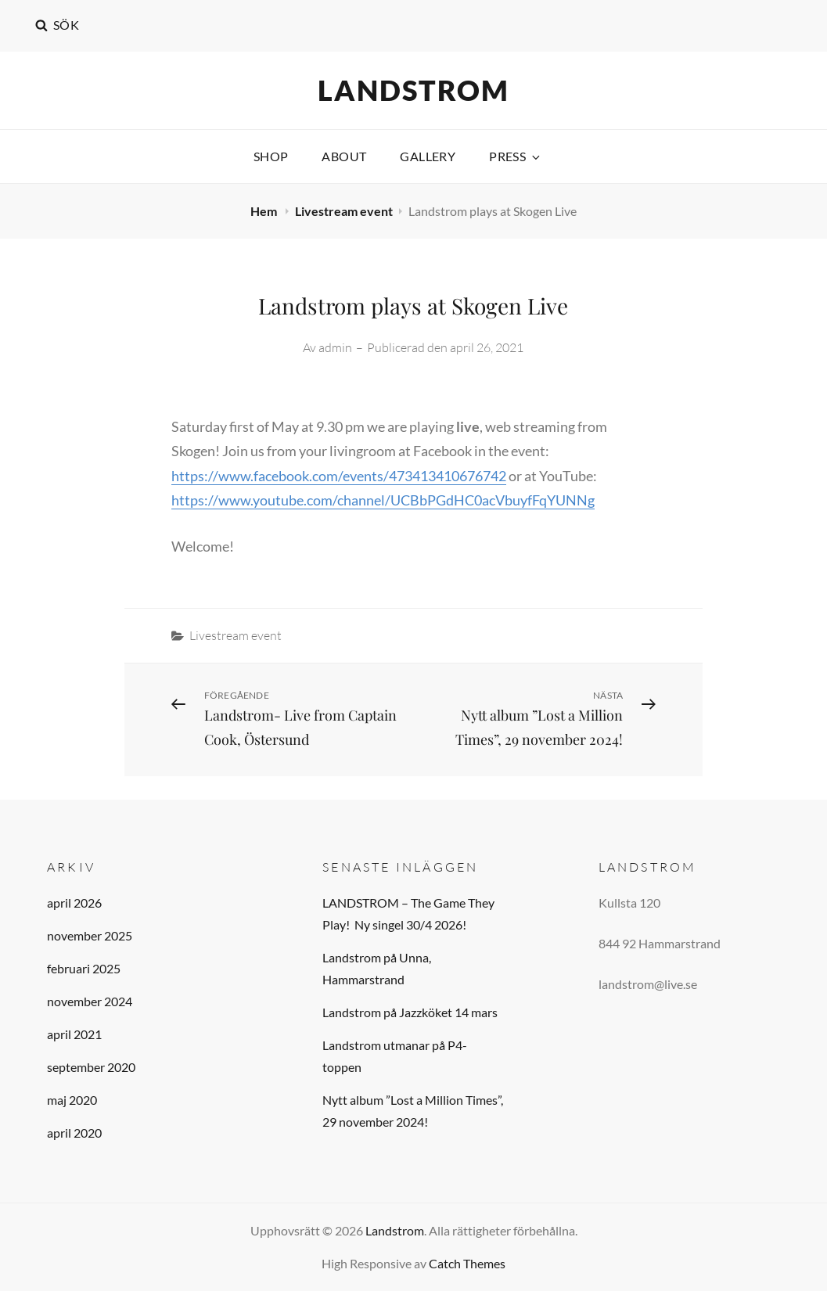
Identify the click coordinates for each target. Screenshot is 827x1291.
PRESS (515, 156)
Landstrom (413, 90)
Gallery (427, 156)
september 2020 (91, 1066)
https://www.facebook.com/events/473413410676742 (338, 475)
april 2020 (74, 1132)
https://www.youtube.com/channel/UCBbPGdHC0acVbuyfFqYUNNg (383, 500)
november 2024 (89, 1001)
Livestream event (344, 210)
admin (335, 347)
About (344, 156)
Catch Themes (467, 1263)
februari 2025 (83, 968)
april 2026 (74, 902)
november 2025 (89, 935)
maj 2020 (72, 1099)
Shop (271, 156)
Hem (264, 210)
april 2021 (74, 1034)
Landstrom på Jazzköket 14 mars (410, 1012)
